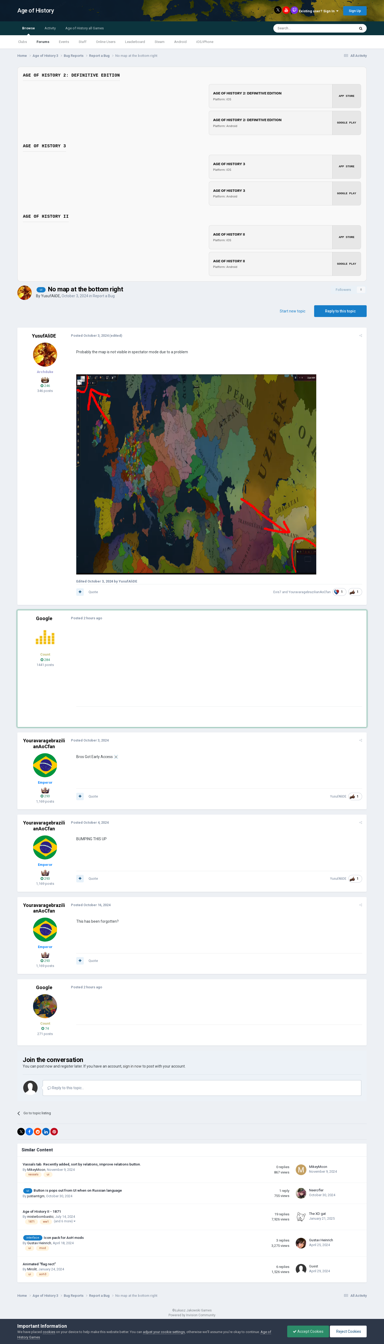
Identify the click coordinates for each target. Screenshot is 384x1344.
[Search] (301, 28)
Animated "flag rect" (39, 1264)
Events (64, 42)
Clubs (22, 42)
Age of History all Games (84, 28)
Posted (89, 335)
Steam (160, 42)
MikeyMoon (36, 1169)
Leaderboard (135, 42)
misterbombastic (40, 1217)
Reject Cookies (348, 1331)
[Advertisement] (173, 669)
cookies (49, 1332)
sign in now (132, 1066)
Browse (28, 30)
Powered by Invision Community (192, 1315)
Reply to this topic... (65, 1088)
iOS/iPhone (204, 42)
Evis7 (278, 592)
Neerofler (316, 1190)
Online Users (105, 42)
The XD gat (317, 1214)
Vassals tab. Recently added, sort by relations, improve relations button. (82, 1164)
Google (44, 618)
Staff (82, 42)
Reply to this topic (340, 311)
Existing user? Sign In (318, 11)
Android (180, 42)
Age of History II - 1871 (42, 1211)
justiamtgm (36, 1196)
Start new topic (292, 311)
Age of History (35, 10)
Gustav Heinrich (39, 1243)
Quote (93, 592)
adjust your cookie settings (164, 1332)
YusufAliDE (50, 296)
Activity (50, 28)
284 (45, 659)
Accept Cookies (308, 1331)
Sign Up (355, 11)
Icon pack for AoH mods (64, 1237)
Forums (43, 42)
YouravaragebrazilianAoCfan (310, 592)
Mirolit (32, 1269)
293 (45, 796)
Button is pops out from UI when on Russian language (78, 1190)
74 (45, 1028)
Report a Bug (104, 296)
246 (45, 385)
